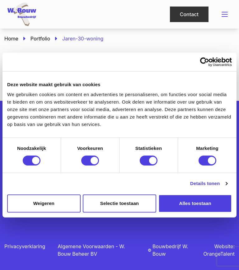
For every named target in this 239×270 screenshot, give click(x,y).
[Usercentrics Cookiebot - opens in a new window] (204, 62)
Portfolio (40, 38)
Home (11, 38)
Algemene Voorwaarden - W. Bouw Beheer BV (91, 250)
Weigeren (43, 203)
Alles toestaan (195, 203)
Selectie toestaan (119, 203)
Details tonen (205, 183)
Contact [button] (189, 14)
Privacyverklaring (24, 246)
